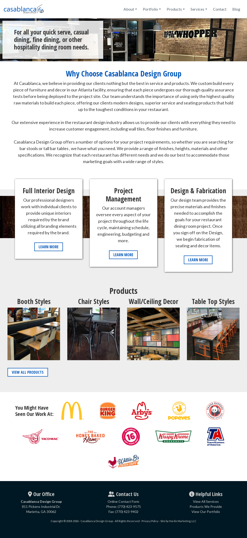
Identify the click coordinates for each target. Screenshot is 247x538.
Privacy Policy (150, 521)
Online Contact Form (123, 501)
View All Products (28, 372)
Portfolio (150, 9)
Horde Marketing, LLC (182, 521)
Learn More (49, 246)
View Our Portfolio (206, 512)
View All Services (206, 501)
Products (174, 9)
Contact (219, 9)
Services (197, 9)
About (129, 9)
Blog (236, 9)
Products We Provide (206, 506)
